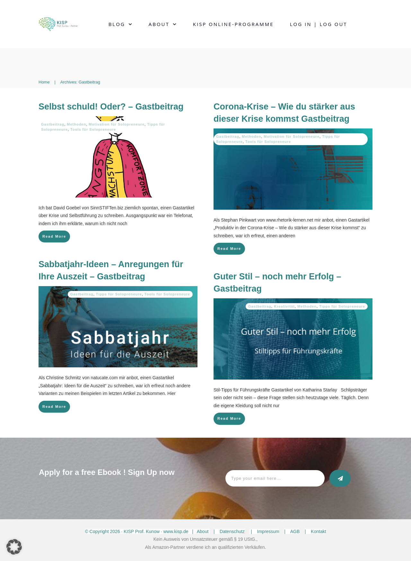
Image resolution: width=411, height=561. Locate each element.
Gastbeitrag (52, 124)
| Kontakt (315, 531)
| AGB (292, 531)
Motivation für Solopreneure (116, 124)
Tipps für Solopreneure (119, 294)
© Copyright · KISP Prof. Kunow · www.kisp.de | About (147, 531)
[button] (14, 547)
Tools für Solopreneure (93, 129)
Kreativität (284, 306)
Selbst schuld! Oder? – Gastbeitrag (111, 106)
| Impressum (264, 531)
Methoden (76, 124)
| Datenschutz (229, 531)
